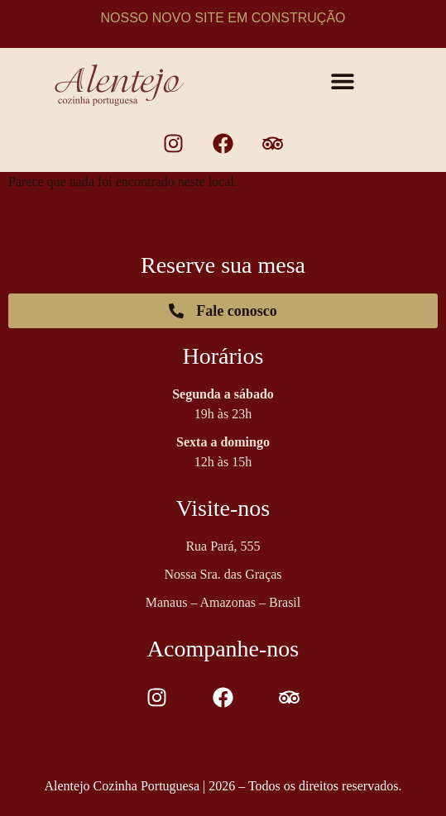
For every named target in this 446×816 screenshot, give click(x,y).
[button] (343, 81)
